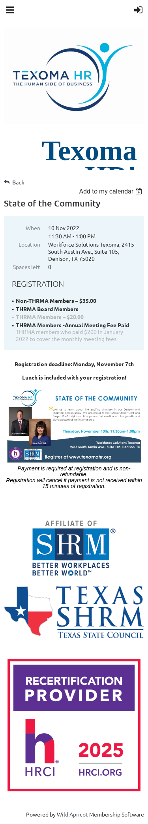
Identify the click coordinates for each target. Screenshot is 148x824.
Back (18, 182)
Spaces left (26, 266)
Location (29, 244)
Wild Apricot (72, 814)
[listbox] (111, 191)
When (33, 227)
